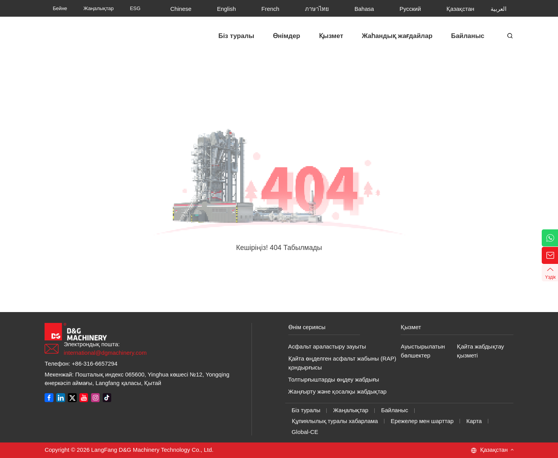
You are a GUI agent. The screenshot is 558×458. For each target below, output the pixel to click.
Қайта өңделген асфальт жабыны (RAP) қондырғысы (342, 363)
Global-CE (305, 432)
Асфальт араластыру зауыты (327, 347)
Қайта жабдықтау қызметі (480, 351)
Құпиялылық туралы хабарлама (335, 421)
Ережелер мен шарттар (422, 421)
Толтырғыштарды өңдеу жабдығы (333, 379)
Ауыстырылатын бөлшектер (423, 351)
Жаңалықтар (351, 410)
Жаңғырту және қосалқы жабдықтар (337, 392)
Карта (474, 421)
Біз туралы (306, 410)
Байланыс (394, 410)
